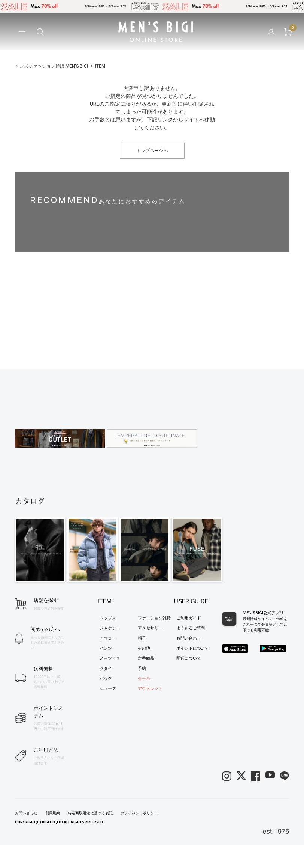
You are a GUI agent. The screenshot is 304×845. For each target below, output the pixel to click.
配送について (188, 658)
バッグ (106, 678)
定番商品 (146, 658)
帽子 (142, 638)
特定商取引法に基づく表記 (90, 813)
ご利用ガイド (188, 618)
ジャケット (110, 628)
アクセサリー (150, 628)
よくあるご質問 (190, 628)
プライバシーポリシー (139, 813)
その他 (144, 648)
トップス (108, 618)
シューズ (108, 688)
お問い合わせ (188, 638)
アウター (108, 638)
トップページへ (152, 150)
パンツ (106, 648)
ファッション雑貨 (154, 618)
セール (144, 678)
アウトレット (150, 688)
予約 (142, 668)
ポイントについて (192, 648)
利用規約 (52, 813)
